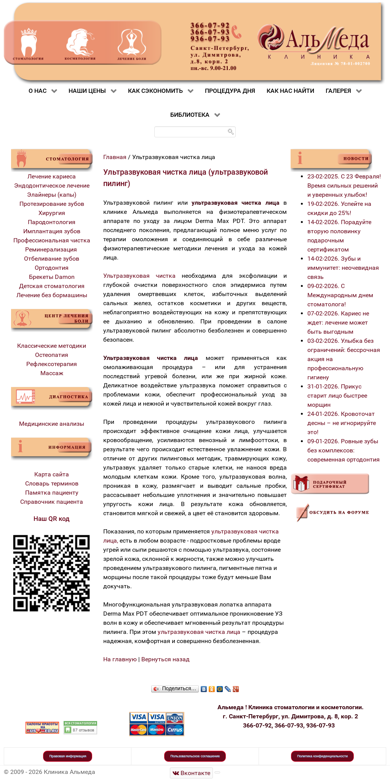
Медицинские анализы (51, 423)
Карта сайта (51, 474)
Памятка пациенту (51, 492)
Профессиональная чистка (51, 240)
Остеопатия (51, 354)
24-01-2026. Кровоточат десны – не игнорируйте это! (341, 423)
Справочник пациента (51, 501)
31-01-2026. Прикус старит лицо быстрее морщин (337, 395)
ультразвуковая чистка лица (199, 631)
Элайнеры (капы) (52, 194)
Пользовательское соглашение (195, 756)
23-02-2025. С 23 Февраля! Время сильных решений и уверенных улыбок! (344, 185)
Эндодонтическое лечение (52, 185)
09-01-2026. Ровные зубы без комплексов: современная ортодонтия (343, 450)
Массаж (51, 373)
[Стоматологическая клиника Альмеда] (191, 772)
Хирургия (51, 212)
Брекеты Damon (52, 276)
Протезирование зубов (51, 203)
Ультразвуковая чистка (139, 275)
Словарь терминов (51, 483)
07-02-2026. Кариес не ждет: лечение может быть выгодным (338, 322)
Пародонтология (51, 222)
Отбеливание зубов (51, 258)
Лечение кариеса (51, 176)
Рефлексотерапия (51, 364)
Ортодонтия (52, 267)
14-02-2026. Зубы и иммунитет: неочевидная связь (343, 267)
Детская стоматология (52, 286)
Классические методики (51, 345)
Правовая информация (67, 756)
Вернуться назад (165, 659)
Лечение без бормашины (51, 295)
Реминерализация (51, 249)
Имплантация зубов (51, 231)
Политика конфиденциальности (322, 756)
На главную (120, 659)
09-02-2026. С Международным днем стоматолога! (340, 295)
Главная (114, 157)
